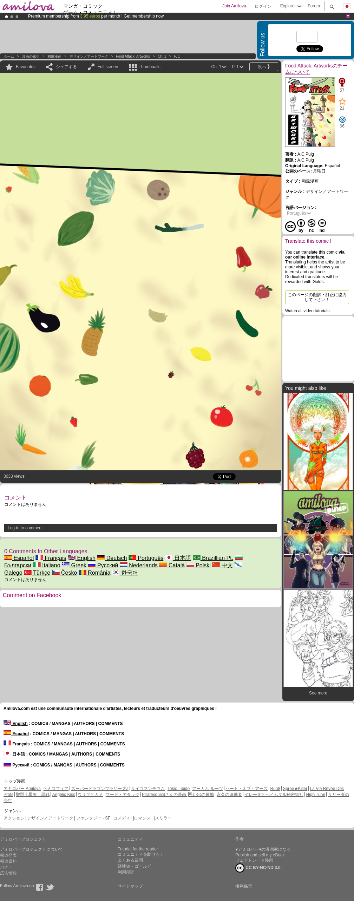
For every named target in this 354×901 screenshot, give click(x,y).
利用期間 (126, 872)
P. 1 (177, 56)
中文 (222, 565)
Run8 (275, 788)
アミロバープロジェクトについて (31, 849)
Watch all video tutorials (307, 310)
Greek (74, 565)
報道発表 (8, 855)
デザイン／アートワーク (89, 56)
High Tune (316, 794)
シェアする (66, 66)
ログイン (263, 6)
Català (172, 565)
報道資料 (8, 861)
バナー (6, 867)
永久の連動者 (229, 794)
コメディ (121, 818)
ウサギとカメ (90, 794)
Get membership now (144, 16)
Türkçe (37, 573)
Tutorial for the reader (138, 849)
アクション (14, 818)
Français (50, 558)
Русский (103, 565)
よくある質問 (130, 860)
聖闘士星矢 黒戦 (33, 794)
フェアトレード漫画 (254, 860)
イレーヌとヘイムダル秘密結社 (273, 794)
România (94, 573)
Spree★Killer (295, 788)
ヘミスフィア (55, 788)
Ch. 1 (162, 56)
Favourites (25, 66)
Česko (64, 573)
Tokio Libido (179, 788)
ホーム (9, 56)
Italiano (46, 565)
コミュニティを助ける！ (141, 854)
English (82, 558)
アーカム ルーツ (207, 788)
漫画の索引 (31, 56)
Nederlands (139, 565)
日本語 (178, 558)
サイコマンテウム (148, 788)
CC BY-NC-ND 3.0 (258, 868)
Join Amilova (234, 6)
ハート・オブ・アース (246, 788)
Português (146, 558)
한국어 (125, 573)
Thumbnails (149, 66)
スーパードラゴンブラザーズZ (100, 788)
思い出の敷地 (201, 794)
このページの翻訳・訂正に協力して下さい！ (317, 297)
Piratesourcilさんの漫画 (164, 794)
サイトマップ (130, 886)
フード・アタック (122, 794)
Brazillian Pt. (213, 558)
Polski (198, 565)
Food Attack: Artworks (133, 56)
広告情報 (8, 873)
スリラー (163, 818)
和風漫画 (54, 56)
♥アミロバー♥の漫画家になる (263, 849)
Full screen (108, 66)
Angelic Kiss (63, 794)
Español (19, 558)
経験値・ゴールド (134, 866)
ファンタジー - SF (93, 818)
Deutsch (112, 558)
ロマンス (142, 818)
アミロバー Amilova (22, 788)
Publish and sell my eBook (260, 855)
